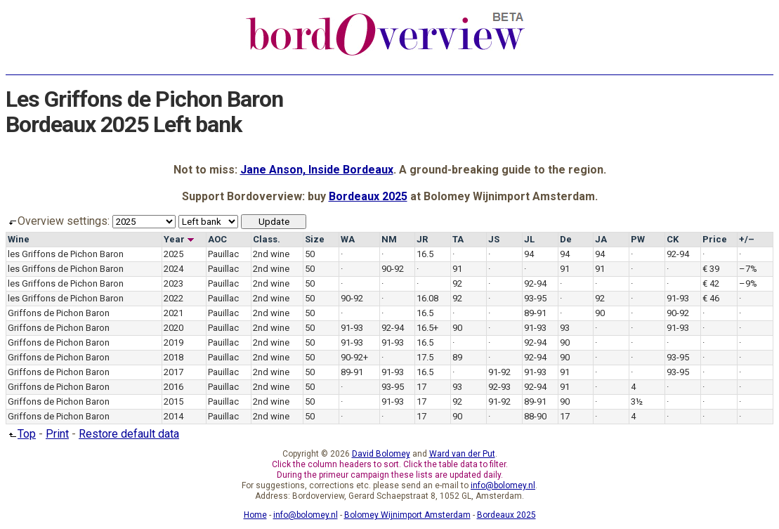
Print (57, 433)
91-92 (499, 372)
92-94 (678, 254)
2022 (173, 298)
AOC (217, 239)
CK (673, 239)
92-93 (499, 386)
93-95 (535, 298)
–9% (748, 283)
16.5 (425, 254)
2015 (173, 401)
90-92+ (354, 357)
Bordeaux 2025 (368, 196)
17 (421, 386)
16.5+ (427, 327)
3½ (637, 401)
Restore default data (129, 433)
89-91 (535, 313)
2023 (173, 283)
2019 (173, 342)
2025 (173, 254)
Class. (266, 239)
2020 (173, 327)
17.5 (425, 357)
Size (315, 239)
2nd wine (271, 254)
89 (457, 357)
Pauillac (223, 254)
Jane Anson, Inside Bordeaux (316, 169)
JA (601, 239)
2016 (173, 386)
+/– (746, 239)
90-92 (392, 268)
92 (457, 283)
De (566, 239)
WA (348, 239)
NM (389, 239)
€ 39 (710, 268)
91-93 (678, 298)
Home (255, 515)
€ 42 (710, 283)
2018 (173, 357)
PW (638, 239)
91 (457, 268)
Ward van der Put (462, 454)
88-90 (535, 416)
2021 (173, 313)
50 (310, 254)
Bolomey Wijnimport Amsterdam (407, 515)
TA (458, 239)
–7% (748, 268)
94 (529, 254)
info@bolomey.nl (503, 485)
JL (529, 239)
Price (714, 239)
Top (21, 433)
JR (422, 239)
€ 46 (710, 298)
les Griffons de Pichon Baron (66, 254)
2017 (173, 372)
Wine (19, 239)
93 (565, 327)
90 (600, 313)
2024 (173, 268)
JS (493, 239)
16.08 (427, 298)
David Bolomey (381, 454)
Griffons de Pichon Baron (59, 313)
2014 (173, 416)
